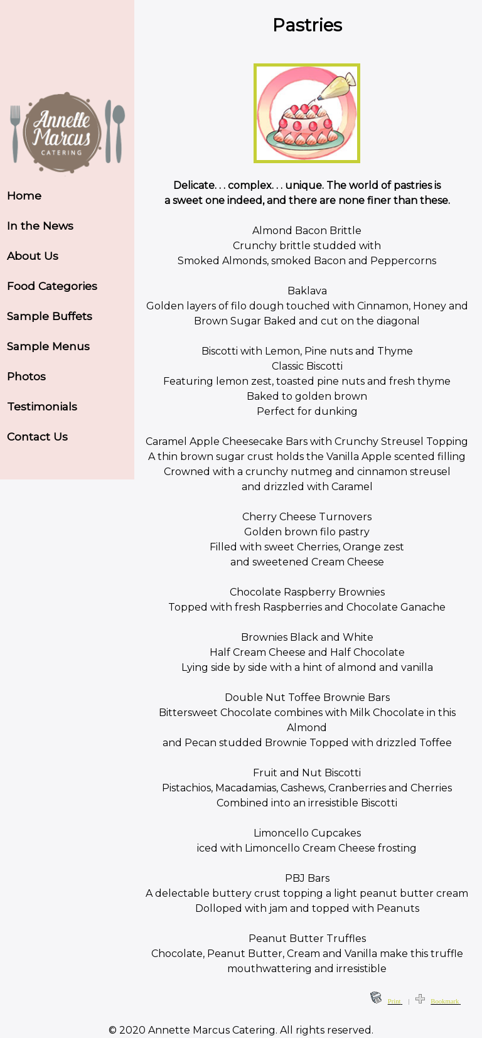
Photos (26, 376)
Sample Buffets (49, 316)
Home (24, 195)
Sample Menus (48, 346)
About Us (32, 255)
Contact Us (37, 436)
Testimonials (42, 406)
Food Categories (52, 285)
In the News (40, 225)
